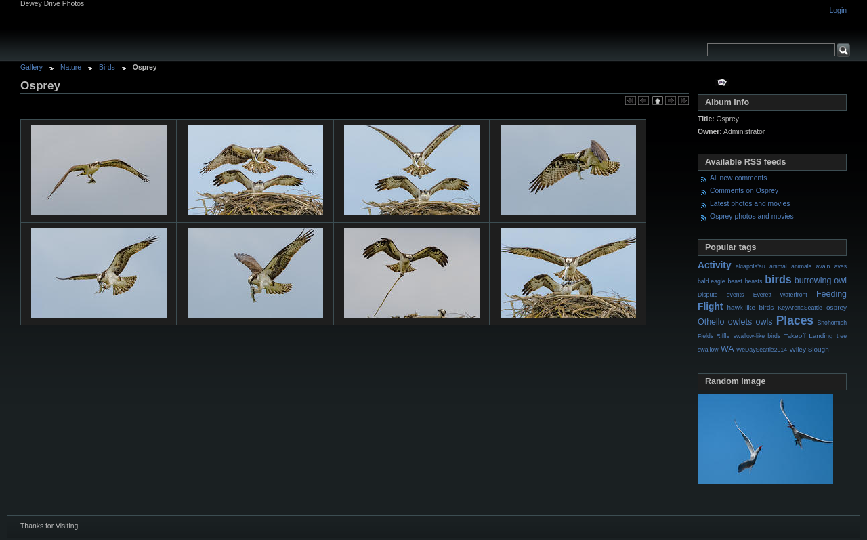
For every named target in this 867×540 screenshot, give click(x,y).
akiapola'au (750, 266)
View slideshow (722, 82)
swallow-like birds (757, 336)
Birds (107, 67)
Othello (711, 322)
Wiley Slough (809, 349)
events (735, 294)
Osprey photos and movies (752, 216)
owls (763, 322)
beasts (754, 281)
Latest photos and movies (750, 203)
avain (823, 266)
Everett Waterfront (780, 294)
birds (778, 279)
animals (801, 266)
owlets (740, 322)
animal (778, 266)
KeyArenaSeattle (800, 307)
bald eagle (711, 281)
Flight (710, 307)
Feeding (831, 294)
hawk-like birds (750, 307)
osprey (836, 307)
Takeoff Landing (808, 335)
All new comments (738, 178)
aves (840, 266)
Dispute (708, 294)
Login (838, 10)
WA (727, 349)
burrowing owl (821, 280)
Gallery (31, 67)
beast (734, 281)
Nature (70, 67)
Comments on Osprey (744, 190)
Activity (715, 265)
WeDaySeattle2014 (761, 349)
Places (794, 320)
